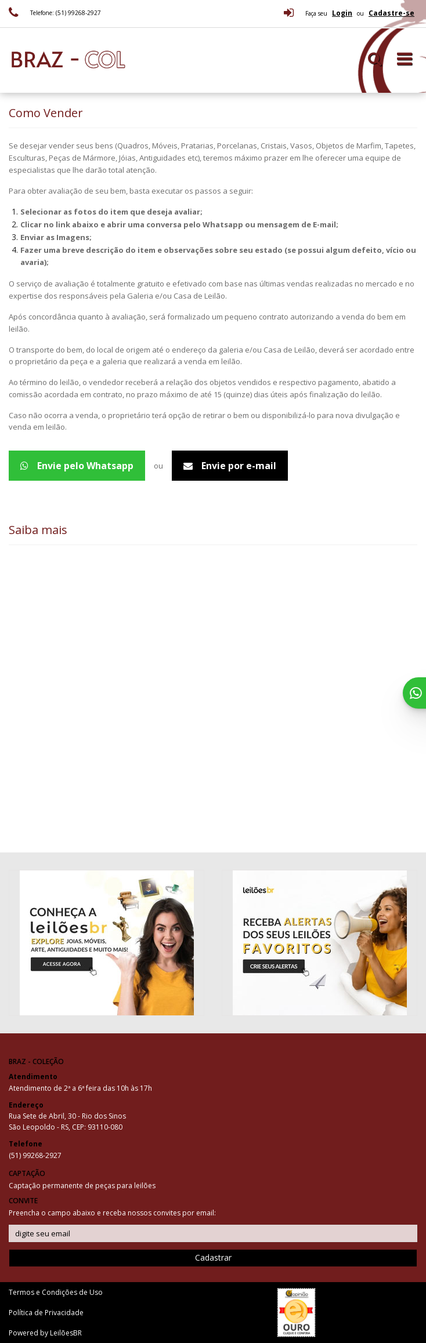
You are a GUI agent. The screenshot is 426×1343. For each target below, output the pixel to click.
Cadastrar (213, 1257)
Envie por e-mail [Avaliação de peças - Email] (229, 465)
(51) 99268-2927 (35, 1155)
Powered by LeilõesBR (45, 1333)
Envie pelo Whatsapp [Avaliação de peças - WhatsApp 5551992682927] (76, 465)
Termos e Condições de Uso (56, 1292)
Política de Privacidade (46, 1312)
